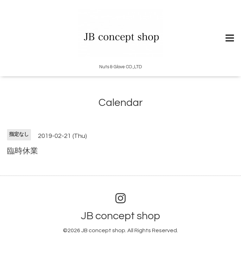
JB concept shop (120, 215)
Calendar (121, 102)
